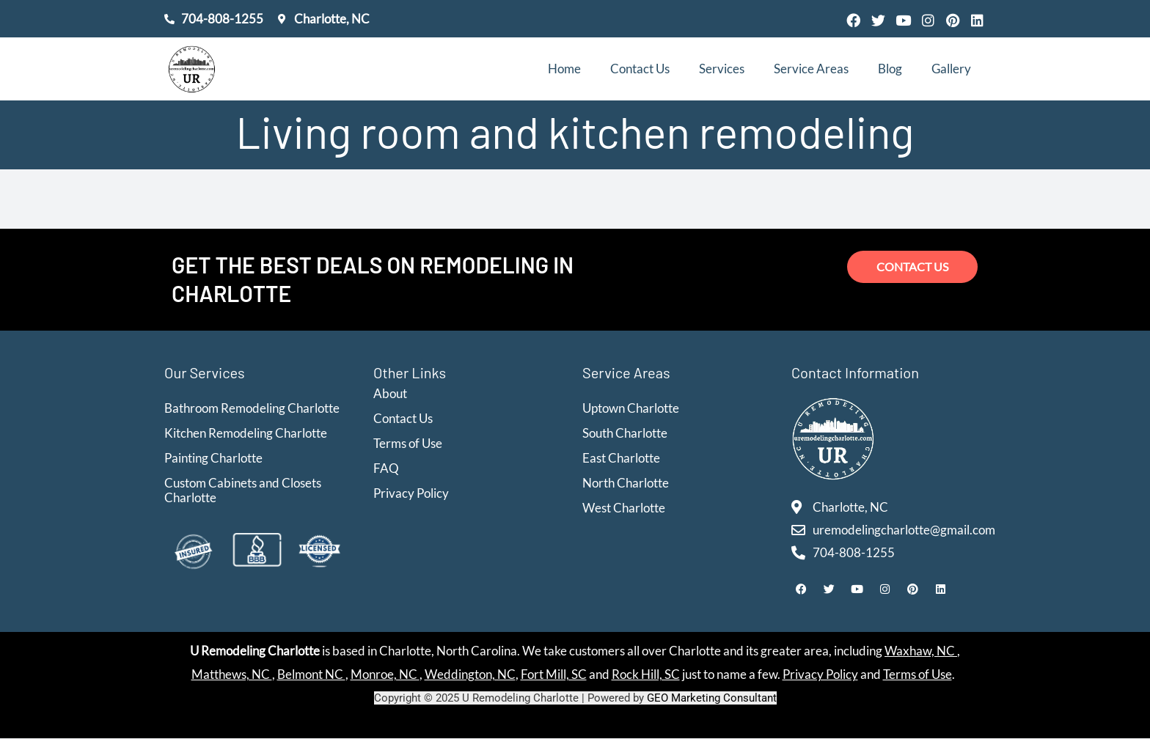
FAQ (386, 468)
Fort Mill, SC (554, 675)
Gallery (951, 68)
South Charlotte (624, 433)
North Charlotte (625, 482)
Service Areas (811, 68)
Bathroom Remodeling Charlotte (252, 408)
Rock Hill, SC (646, 675)
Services (721, 68)
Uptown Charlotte (630, 408)
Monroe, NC (385, 675)
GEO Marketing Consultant (712, 698)
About (390, 393)
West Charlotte (623, 507)
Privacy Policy (411, 493)
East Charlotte (621, 458)
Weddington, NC (470, 675)
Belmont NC (311, 675)
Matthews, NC (231, 675)
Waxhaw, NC (921, 651)
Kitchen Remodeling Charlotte (245, 433)
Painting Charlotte (213, 458)
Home (564, 68)
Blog (890, 68)
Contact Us (640, 68)
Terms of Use (407, 443)
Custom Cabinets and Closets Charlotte (242, 490)
